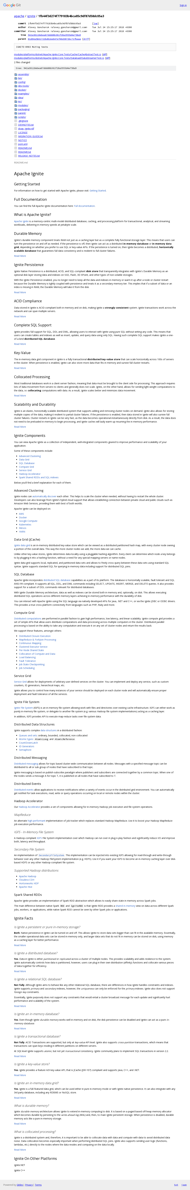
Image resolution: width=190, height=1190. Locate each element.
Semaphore (25, 749)
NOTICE (22, 140)
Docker (23, 517)
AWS (21, 513)
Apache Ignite (21, 221)
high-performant (36, 820)
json (184, 1184)
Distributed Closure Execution (35, 636)
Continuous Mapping (30, 643)
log (95, 23)
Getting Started (98, 190)
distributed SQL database (56, 580)
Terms (38, 1184)
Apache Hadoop (27, 876)
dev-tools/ (23, 85)
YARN (22, 531)
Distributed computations (27, 618)
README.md (25, 148)
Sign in (183, 5)
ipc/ (20, 101)
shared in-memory (125, 905)
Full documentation (84, 205)
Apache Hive (25, 886)
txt (176, 1184)
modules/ (23, 105)
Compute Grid (26, 466)
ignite (31, 16)
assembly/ (23, 74)
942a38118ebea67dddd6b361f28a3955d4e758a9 (54, 34)
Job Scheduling (27, 668)
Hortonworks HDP (29, 883)
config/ (22, 82)
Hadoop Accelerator (30, 473)
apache (19, 16)
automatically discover (44, 496)
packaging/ (24, 109)
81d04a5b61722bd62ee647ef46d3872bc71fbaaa (54, 38)
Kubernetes (25, 524)
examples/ (23, 93)
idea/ (20, 97)
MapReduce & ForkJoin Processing (37, 639)
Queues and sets (28, 735)
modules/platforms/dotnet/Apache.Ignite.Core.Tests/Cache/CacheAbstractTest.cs (57, 54)
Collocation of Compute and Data (37, 653)
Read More (20, 255)
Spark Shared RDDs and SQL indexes (39, 477)
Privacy (29, 1184)
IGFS (39, 838)
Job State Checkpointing (31, 664)
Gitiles (20, 1184)
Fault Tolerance (27, 660)
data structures (49, 730)
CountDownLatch (28, 742)
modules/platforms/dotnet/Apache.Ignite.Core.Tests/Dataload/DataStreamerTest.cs (59, 58)
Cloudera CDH (26, 879)
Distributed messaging (26, 763)
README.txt (24, 152)
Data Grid (24, 459)
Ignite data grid (22, 545)
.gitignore (23, 120)
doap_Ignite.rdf (26, 128)
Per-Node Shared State (31, 650)
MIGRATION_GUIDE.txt (30, 136)
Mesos (22, 528)
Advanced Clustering (30, 456)
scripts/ (22, 117)
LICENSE (22, 132)
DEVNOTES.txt (26, 124)
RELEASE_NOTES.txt (29, 155)
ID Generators (26, 746)
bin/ (20, 78)
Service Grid (25, 470)
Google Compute (28, 520)
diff (86, 38)
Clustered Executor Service (33, 646)
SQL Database (27, 463)
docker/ (22, 89)
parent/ (22, 113)
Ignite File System (23, 707)
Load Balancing (27, 657)
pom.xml (22, 144)
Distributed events (24, 789)
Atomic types (26, 739)
